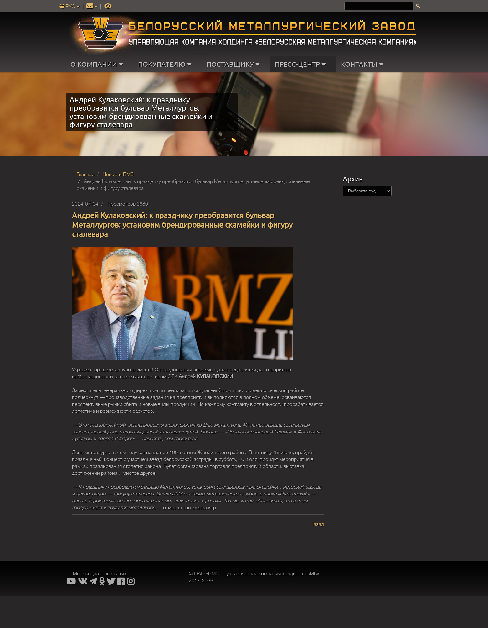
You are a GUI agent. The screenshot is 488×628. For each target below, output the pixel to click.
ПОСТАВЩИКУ (235, 64)
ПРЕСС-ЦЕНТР (302, 64)
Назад (317, 524)
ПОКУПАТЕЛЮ (166, 64)
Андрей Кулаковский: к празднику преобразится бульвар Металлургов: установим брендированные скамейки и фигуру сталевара (182, 224)
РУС (70, 6)
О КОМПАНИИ (98, 64)
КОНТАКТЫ (363, 64)
